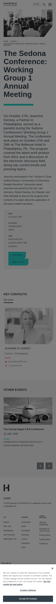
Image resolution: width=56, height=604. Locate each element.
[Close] (52, 571)
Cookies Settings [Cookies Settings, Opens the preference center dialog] (28, 593)
